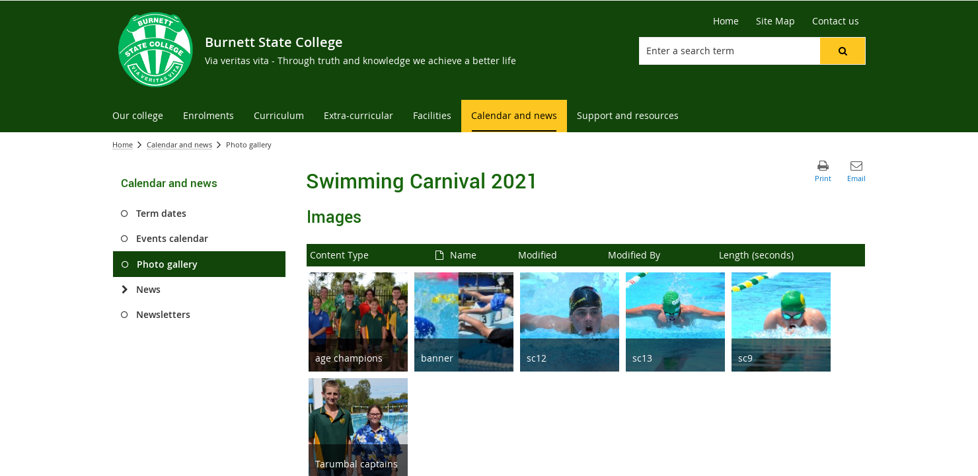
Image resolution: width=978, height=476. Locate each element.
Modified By (634, 255)
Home (122, 144)
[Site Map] (775, 21)
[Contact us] (836, 21)
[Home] (725, 21)
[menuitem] (137, 116)
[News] (124, 289)
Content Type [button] (339, 255)
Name (463, 255)
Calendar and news (179, 144)
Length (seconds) (756, 255)
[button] (842, 51)
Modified (537, 255)
